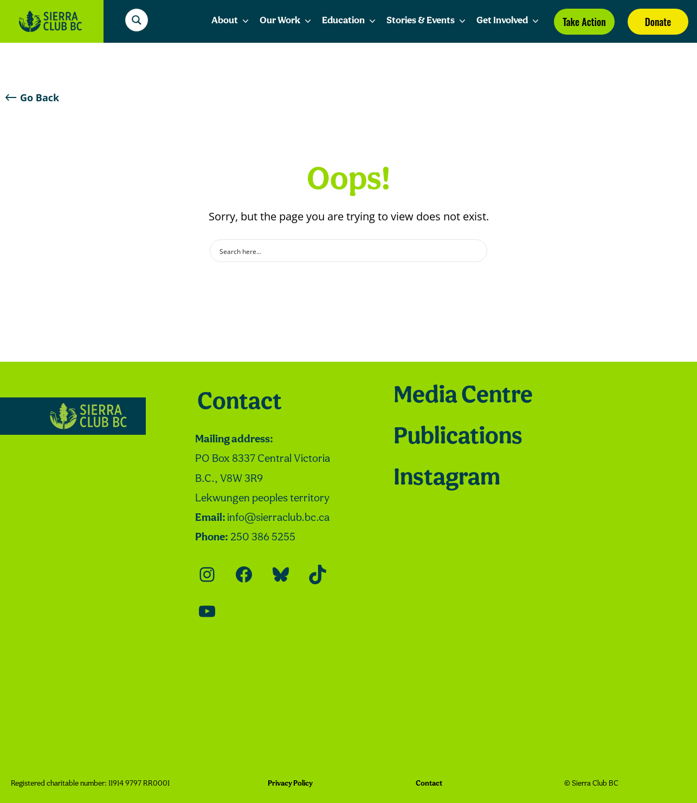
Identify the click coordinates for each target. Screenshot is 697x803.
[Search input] (341, 251)
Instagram (446, 479)
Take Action (584, 22)
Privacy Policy (290, 784)
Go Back (32, 97)
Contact (239, 403)
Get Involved (508, 21)
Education (350, 21)
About (231, 21)
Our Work (286, 21)
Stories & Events (427, 21)
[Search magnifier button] (138, 20)
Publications (457, 437)
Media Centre (463, 396)
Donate (658, 22)
